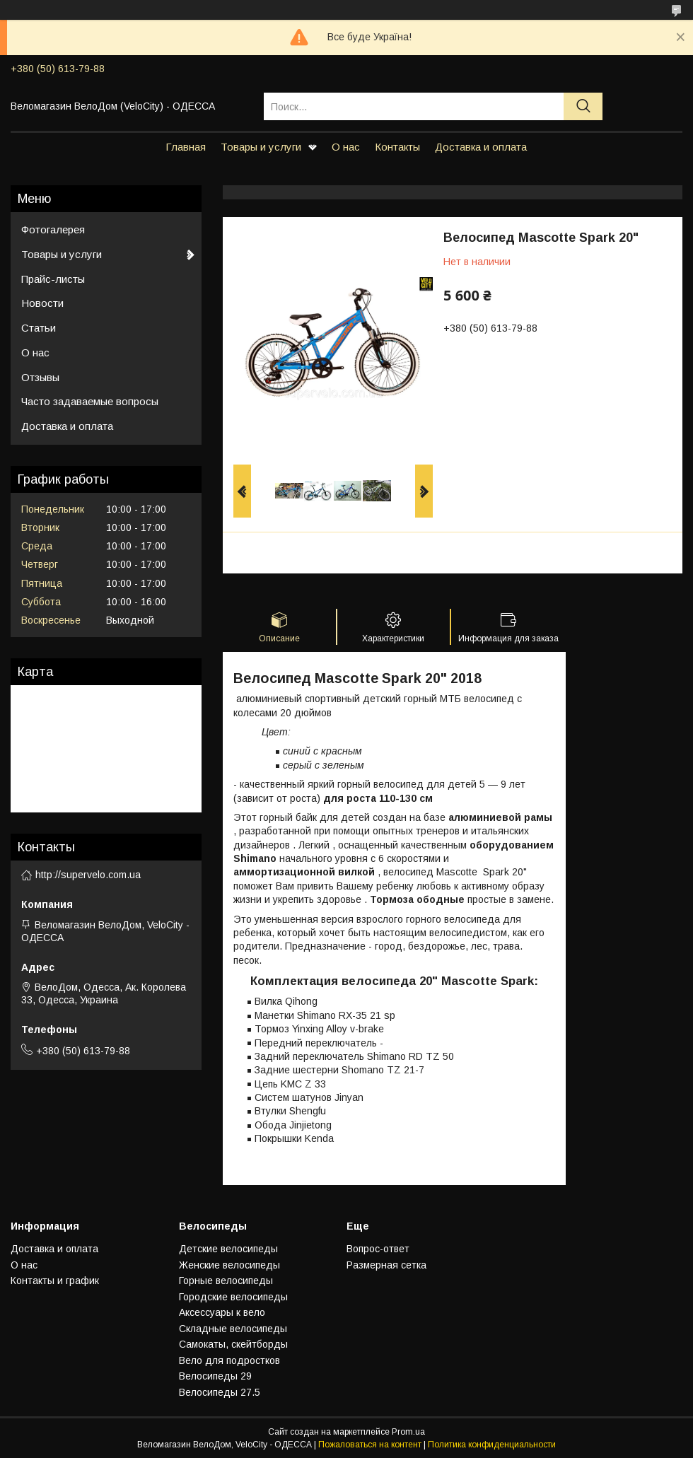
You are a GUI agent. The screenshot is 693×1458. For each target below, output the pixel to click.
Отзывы (40, 377)
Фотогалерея (53, 229)
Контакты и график (55, 1280)
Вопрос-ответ (377, 1248)
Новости (42, 303)
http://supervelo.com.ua (88, 874)
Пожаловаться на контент (369, 1445)
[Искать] (583, 106)
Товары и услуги (261, 147)
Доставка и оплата (481, 147)
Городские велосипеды (233, 1296)
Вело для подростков (229, 1360)
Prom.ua (408, 1432)
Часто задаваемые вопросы (89, 401)
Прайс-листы (53, 279)
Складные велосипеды (233, 1328)
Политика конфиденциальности (492, 1445)
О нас (346, 147)
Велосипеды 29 (215, 1376)
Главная (185, 147)
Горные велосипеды (226, 1280)
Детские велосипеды (228, 1248)
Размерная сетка (386, 1265)
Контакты (397, 147)
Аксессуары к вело (222, 1312)
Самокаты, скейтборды (233, 1344)
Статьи (38, 328)
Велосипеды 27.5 (219, 1392)
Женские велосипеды (229, 1265)
